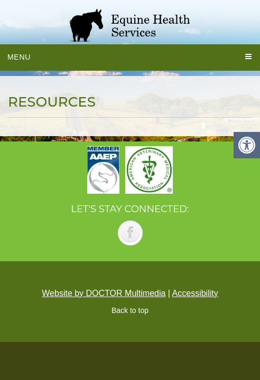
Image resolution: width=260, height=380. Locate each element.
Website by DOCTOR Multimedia (103, 293)
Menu (19, 57)
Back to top (130, 310)
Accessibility (195, 293)
